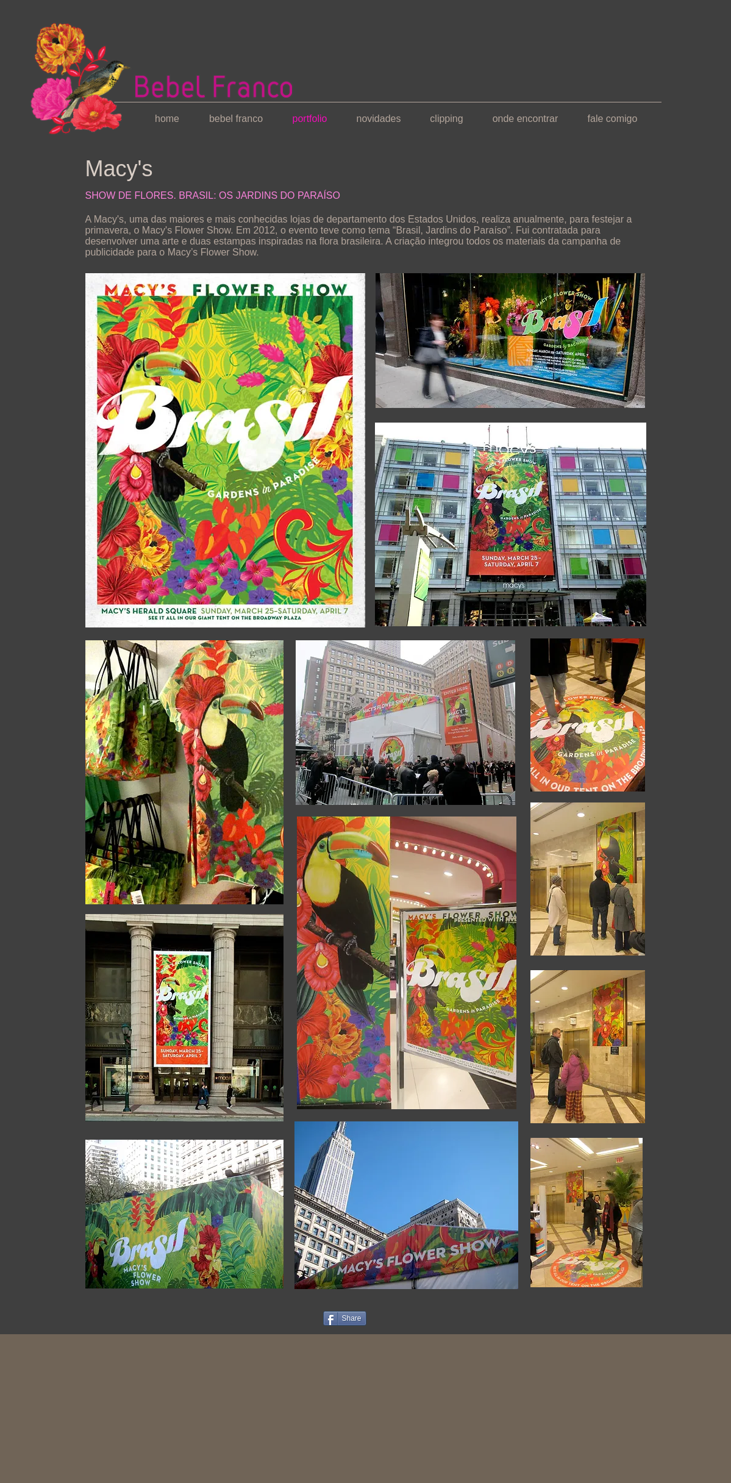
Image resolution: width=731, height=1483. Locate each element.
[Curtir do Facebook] (108, 1317)
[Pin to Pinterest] (294, 1318)
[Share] (344, 1318)
